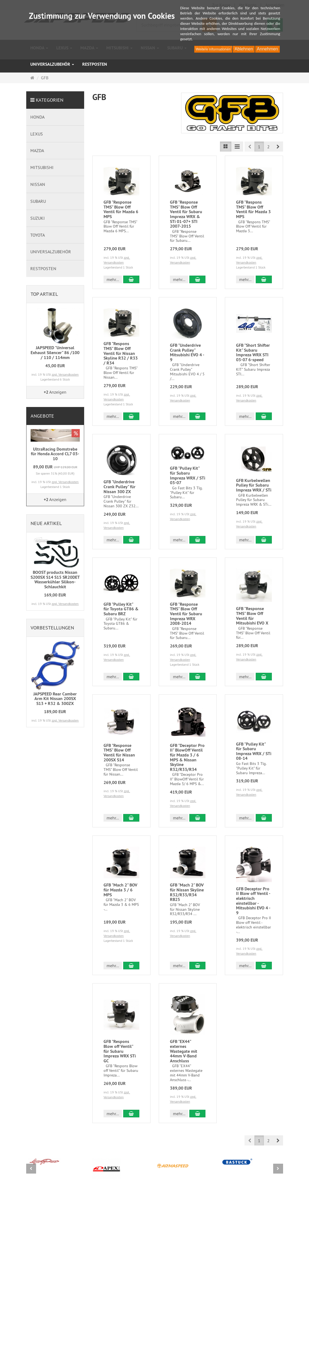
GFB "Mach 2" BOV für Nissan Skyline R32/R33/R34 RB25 (187, 892)
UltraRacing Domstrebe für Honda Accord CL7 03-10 (55, 454)
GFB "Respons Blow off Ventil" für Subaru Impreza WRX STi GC (120, 1051)
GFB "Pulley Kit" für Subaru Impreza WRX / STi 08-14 (253, 751)
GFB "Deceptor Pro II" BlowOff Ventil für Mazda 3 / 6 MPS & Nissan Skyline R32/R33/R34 (187, 757)
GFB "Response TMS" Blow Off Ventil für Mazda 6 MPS (121, 209)
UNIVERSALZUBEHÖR (52, 64)
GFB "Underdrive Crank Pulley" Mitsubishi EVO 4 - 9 (187, 352)
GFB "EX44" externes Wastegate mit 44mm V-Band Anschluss (183, 1051)
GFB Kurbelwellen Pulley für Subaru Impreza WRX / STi (253, 485)
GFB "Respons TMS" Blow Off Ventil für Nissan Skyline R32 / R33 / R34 (121, 353)
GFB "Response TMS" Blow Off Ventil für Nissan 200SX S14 (119, 753)
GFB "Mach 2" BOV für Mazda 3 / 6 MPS (120, 889)
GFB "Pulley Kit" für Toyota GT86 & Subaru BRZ (121, 609)
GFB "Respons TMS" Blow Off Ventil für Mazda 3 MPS (253, 209)
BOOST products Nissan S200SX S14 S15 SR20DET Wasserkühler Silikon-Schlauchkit (55, 579)
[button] (278, 146)
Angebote (42, 416)
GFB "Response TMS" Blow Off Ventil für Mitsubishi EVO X (252, 616)
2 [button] (268, 146)
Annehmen (267, 49)
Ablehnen (243, 49)
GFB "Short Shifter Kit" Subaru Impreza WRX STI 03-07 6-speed (253, 352)
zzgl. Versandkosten (65, 374)
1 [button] (259, 146)
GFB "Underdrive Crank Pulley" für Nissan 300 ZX (120, 486)
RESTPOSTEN (94, 64)
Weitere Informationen (213, 49)
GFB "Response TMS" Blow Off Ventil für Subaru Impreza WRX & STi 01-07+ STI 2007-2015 (186, 214)
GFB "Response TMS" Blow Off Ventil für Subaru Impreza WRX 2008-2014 (186, 613)
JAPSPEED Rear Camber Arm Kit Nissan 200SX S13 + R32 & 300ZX (55, 698)
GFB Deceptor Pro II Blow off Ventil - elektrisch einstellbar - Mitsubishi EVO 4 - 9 (253, 901)
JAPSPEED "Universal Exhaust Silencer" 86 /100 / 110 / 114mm (55, 352)
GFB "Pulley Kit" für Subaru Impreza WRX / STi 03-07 (187, 475)
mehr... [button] (113, 279)
